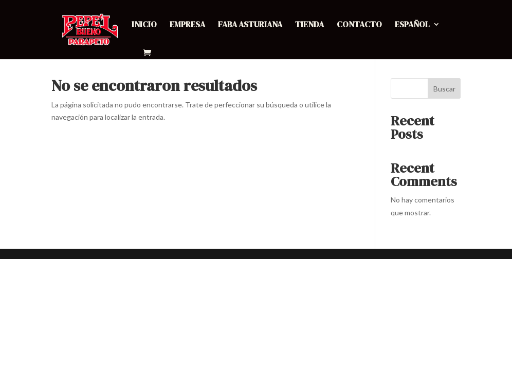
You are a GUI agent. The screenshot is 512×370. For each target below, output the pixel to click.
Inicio (144, 25)
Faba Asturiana (250, 25)
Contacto (359, 25)
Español (412, 25)
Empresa (187, 25)
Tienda (309, 25)
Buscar (444, 88)
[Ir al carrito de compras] (149, 53)
